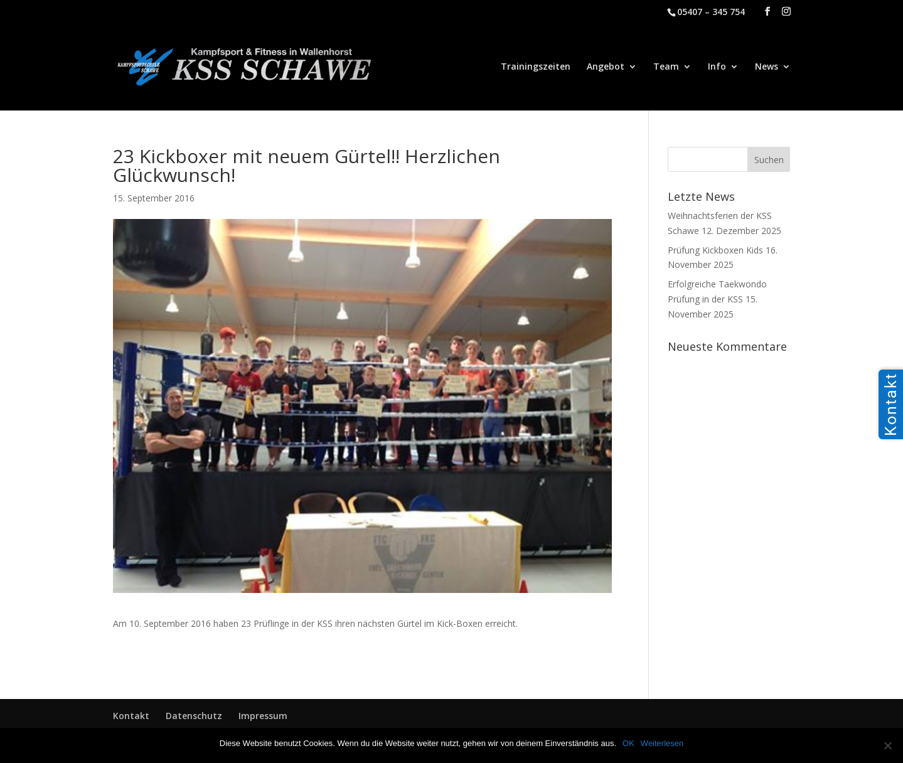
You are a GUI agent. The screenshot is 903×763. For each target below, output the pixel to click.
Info (717, 67)
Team (666, 67)
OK (628, 743)
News (766, 67)
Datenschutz (194, 716)
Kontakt (131, 716)
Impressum (262, 716)
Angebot (605, 67)
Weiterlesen (662, 743)
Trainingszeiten (535, 67)
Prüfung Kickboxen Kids (715, 250)
